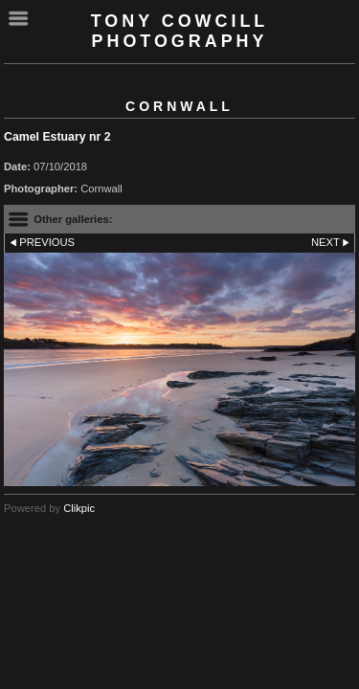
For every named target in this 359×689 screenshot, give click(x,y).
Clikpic (79, 508)
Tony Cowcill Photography (180, 31)
